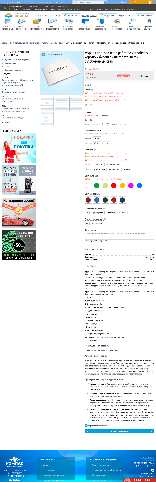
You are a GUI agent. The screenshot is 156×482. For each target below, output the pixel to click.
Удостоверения (9, 63)
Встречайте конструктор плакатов (13, 92)
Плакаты (8, 29)
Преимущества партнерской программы (105, 467)
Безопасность (133, 29)
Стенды (53, 29)
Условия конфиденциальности (53, 472)
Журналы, (37, 29)
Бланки (6, 67)
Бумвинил (126, 169)
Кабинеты (85, 29)
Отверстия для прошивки (116, 213)
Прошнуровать (97, 213)
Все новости (6, 122)
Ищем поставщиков (97, 472)
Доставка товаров (48, 467)
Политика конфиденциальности (53, 469)
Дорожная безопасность (117, 29)
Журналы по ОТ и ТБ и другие (15, 60)
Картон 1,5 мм (99, 169)
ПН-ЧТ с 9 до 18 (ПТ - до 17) (49, 15)
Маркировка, (69, 29)
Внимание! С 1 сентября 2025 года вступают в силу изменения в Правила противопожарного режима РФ (17, 82)
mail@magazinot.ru (89, 15)
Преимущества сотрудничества (102, 475)
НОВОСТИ (7, 74)
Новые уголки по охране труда (12, 118)
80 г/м (106, 143)
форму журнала (98, 350)
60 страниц (103, 116)
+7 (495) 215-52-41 (126, 15)
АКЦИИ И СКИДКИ (11, 131)
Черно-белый (97, 223)
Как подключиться (97, 469)
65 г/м (97, 143)
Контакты (65, 2)
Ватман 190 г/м (113, 164)
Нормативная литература (13, 70)
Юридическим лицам (49, 475)
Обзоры (54, 2)
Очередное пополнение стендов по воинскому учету (14, 100)
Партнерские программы (99, 464)
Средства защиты (148, 29)
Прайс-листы (21, 2)
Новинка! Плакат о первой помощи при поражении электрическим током (15, 109)
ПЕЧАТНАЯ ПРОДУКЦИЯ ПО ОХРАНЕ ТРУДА (16, 54)
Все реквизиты (14, 478)
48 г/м (97, 138)
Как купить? (7, 2)
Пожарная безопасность (101, 29)
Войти (123, 2)
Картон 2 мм (114, 169)
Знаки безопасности (23, 29)
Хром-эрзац (98, 164)
